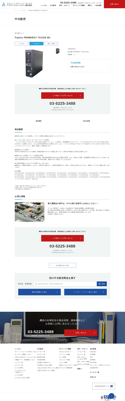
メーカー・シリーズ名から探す (85, 292)
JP (97, 3)
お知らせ (93, 377)
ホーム (17, 10)
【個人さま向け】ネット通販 (46, 370)
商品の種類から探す (39, 292)
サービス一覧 (94, 372)
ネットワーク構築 (64, 354)
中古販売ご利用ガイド (44, 362)
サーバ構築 (62, 357)
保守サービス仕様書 (83, 364)
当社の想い (93, 351)
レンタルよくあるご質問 (22, 377)
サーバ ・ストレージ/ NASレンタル (26, 351)
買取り (90, 5)
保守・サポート (82, 349)
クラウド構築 (63, 362)
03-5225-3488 (68, 2)
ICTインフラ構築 (65, 349)
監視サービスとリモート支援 (68, 365)
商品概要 (38, 121)
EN (100, 3)
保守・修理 (51, 43)
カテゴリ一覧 (81, 354)
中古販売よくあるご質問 (44, 365)
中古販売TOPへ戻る (62, 265)
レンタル (22, 43)
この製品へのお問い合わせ (62, 95)
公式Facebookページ (102, 386)
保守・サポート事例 (83, 361)
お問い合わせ (114, 4)
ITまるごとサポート (65, 351)
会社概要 (92, 354)
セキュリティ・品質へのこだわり (100, 365)
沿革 (91, 357)
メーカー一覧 (81, 351)
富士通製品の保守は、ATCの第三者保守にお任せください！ (73, 203)
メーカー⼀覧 (19, 362)
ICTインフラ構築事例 (65, 367)
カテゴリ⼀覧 (19, 365)
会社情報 (93, 349)
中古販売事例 (41, 359)
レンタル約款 (19, 375)
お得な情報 (86, 121)
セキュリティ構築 (64, 359)
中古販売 (23, 10)
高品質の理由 (41, 357)
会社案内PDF (94, 367)
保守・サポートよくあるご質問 (82, 358)
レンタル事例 (19, 367)
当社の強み (93, 362)
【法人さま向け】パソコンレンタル (25, 357)
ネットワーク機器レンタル (23, 354)
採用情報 (92, 359)
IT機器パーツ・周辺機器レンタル (25, 359)
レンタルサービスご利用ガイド (20, 371)
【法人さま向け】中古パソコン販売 (48, 367)
